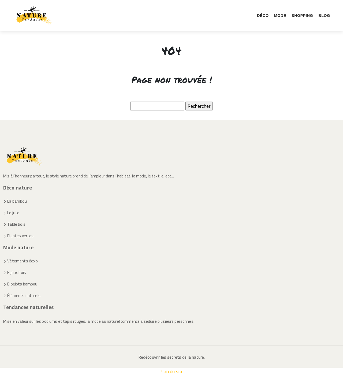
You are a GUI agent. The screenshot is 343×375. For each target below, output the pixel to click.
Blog (324, 15)
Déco (263, 15)
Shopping (302, 15)
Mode (280, 15)
